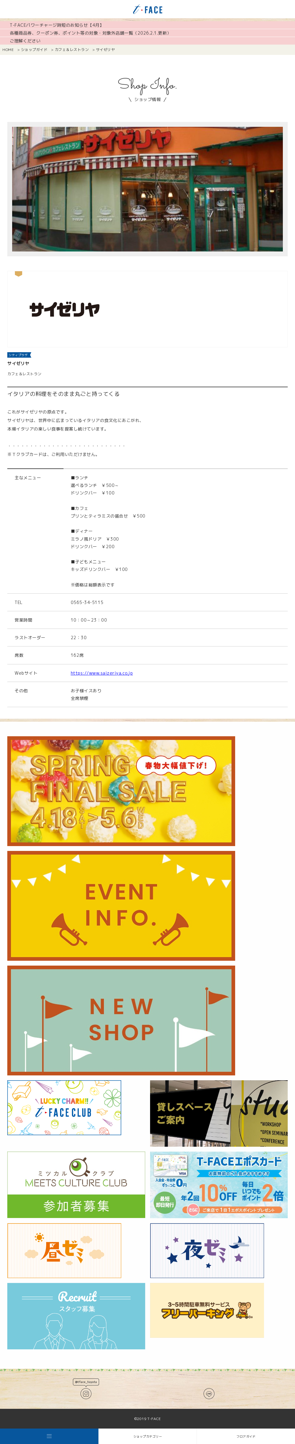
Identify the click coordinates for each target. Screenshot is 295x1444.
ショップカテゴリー (147, 1436)
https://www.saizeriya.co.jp (102, 673)
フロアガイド (246, 1436)
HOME (8, 49)
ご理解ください (25, 41)
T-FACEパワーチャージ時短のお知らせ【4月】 (57, 25)
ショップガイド (34, 49)
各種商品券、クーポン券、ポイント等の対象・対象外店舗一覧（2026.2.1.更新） (90, 33)
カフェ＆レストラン (72, 49)
